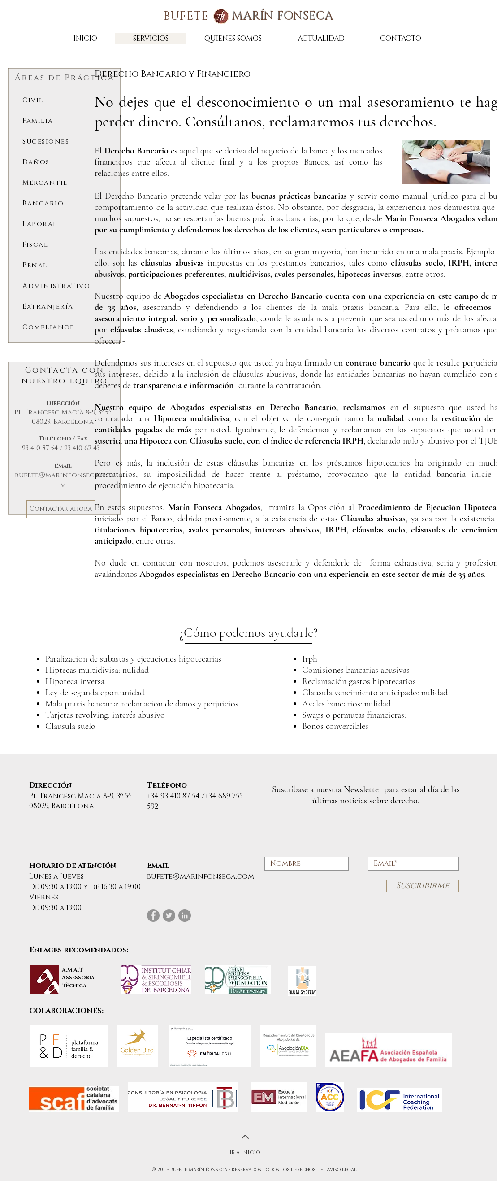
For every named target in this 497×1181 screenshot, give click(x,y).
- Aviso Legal (339, 1169)
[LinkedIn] (184, 915)
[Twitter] (169, 915)
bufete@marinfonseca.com (63, 480)
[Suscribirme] (422, 886)
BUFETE (248, 16)
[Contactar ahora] (60, 509)
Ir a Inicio (244, 1152)
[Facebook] (153, 915)
